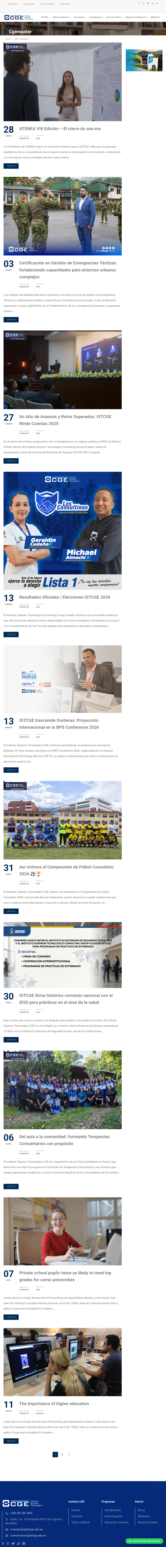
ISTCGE (44, 17)
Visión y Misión (80, 1522)
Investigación (95, 17)
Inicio (8, 39)
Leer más (11, 166)
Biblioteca (155, 17)
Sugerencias (65, 4)
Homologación (29, 4)
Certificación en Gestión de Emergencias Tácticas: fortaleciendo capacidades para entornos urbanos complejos (68, 270)
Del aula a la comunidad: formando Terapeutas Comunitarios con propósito (64, 1140)
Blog (38, 139)
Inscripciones (113, 1510)
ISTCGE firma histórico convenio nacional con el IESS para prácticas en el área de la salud (66, 999)
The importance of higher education (54, 1403)
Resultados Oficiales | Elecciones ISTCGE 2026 (64, 597)
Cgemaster (24, 139)
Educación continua (116, 1522)
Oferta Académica (61, 17)
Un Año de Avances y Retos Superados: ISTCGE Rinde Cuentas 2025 (65, 420)
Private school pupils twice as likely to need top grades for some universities (65, 1277)
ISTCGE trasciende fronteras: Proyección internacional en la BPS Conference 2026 (59, 724)
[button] (144, 1541)
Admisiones (13, 4)
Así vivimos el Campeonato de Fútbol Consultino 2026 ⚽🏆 (66, 871)
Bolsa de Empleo (47, 4)
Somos (75, 1510)
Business (39, 1414)
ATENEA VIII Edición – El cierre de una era (60, 128)
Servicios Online (113, 17)
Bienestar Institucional (136, 17)
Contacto (76, 1516)
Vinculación (79, 17)
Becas (141, 1510)
